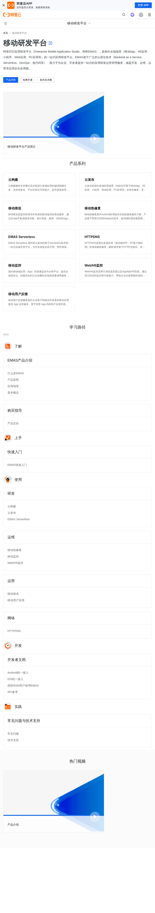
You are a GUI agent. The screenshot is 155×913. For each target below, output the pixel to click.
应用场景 (13, 386)
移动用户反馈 (15, 600)
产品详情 (11, 80)
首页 (5, 33)
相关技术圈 (46, 80)
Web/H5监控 (15, 563)
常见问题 (13, 733)
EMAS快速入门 (17, 464)
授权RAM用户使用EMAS (23, 685)
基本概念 (13, 392)
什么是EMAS (15, 373)
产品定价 (13, 423)
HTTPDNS (14, 631)
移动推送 (13, 593)
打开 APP (143, 5)
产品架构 (13, 379)
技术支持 (13, 740)
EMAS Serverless (18, 519)
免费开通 (27, 80)
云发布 (11, 512)
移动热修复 (14, 550)
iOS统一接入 (15, 679)
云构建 (11, 506)
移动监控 (13, 556)
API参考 (12, 692)
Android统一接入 (17, 672)
